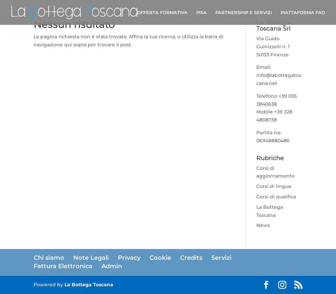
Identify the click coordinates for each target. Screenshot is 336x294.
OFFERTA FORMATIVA (162, 12)
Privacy (129, 257)
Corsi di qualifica (276, 197)
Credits (191, 257)
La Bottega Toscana (89, 285)
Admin (111, 266)
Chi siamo (49, 257)
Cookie (160, 257)
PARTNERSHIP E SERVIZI (243, 12)
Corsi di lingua (273, 186)
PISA (201, 12)
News (263, 225)
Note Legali (91, 257)
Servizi (221, 257)
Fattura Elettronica (63, 266)
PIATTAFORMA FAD (303, 12)
